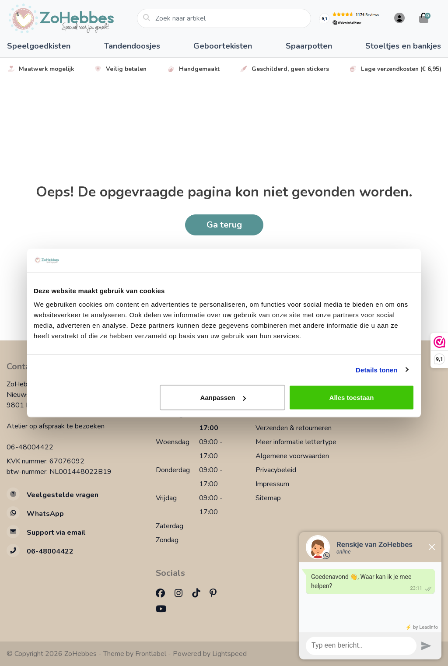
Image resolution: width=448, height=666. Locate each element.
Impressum (272, 484)
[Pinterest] (217, 593)
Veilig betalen (120, 69)
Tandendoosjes (132, 46)
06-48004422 (30, 447)
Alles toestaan (351, 397)
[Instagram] (182, 593)
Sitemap (268, 498)
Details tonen (376, 369)
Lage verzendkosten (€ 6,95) (395, 69)
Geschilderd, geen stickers (284, 69)
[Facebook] (164, 593)
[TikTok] (199, 593)
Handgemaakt (193, 69)
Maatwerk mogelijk (40, 69)
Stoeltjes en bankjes (403, 46)
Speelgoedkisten (38, 46)
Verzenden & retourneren (294, 428)
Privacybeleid (276, 470)
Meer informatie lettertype (296, 442)
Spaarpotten (309, 46)
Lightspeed (229, 654)
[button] (398, 18)
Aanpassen (223, 397)
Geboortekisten (222, 46)
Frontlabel (150, 654)
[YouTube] (164, 609)
